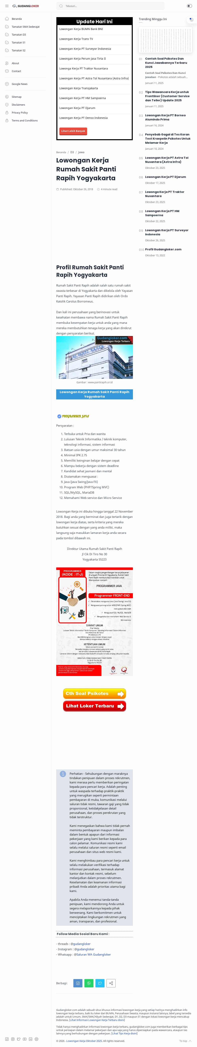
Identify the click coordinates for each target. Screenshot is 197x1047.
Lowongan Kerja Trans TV (76, 39)
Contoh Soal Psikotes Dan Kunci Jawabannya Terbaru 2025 (166, 63)
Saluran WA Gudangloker (94, 954)
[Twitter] (19, 1039)
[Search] (110, 6)
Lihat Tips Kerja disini (124, 1033)
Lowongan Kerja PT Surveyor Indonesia (85, 49)
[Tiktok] (36, 1039)
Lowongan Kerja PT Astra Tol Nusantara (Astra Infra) (94, 78)
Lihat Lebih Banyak (73, 131)
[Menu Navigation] (7, 6)
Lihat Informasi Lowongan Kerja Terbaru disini (97, 1020)
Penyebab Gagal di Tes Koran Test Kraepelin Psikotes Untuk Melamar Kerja (167, 138)
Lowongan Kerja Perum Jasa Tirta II (82, 58)
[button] (189, 6)
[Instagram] (13, 1039)
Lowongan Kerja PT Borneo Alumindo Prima (165, 117)
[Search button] (61, 6)
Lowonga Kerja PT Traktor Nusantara (83, 68)
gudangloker (82, 944)
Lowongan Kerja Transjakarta (78, 88)
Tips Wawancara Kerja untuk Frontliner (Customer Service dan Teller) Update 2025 (167, 96)
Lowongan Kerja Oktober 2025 (84, 1041)
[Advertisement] (124, 226)
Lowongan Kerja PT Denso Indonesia (83, 118)
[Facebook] (7, 1039)
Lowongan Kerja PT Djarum (77, 108)
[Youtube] (25, 1039)
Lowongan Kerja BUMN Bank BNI (81, 29)
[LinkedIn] (31, 1039)
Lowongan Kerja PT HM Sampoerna (82, 98)
